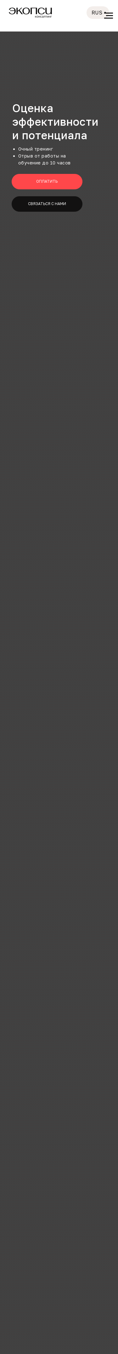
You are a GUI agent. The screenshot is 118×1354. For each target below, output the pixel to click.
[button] (47, 204)
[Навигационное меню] (108, 16)
